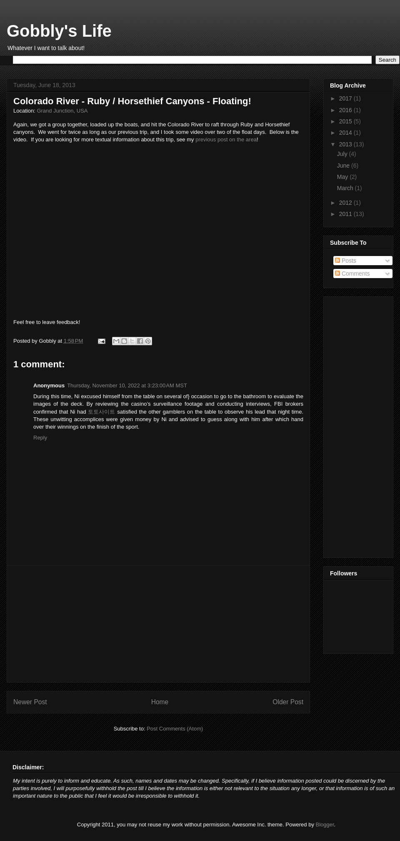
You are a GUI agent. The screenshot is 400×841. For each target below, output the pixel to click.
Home (160, 701)
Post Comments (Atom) (175, 729)
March (346, 188)
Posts (345, 260)
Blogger (325, 824)
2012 (346, 202)
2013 (346, 144)
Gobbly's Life (59, 31)
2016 (346, 110)
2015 (346, 121)
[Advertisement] (158, 624)
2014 (346, 132)
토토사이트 (101, 412)
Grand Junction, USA (62, 111)
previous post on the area (226, 139)
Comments (352, 273)
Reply (40, 437)
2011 (346, 214)
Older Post (287, 701)
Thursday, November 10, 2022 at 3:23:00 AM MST (127, 385)
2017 (346, 98)
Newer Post (30, 701)
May (343, 176)
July (343, 154)
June (344, 165)
